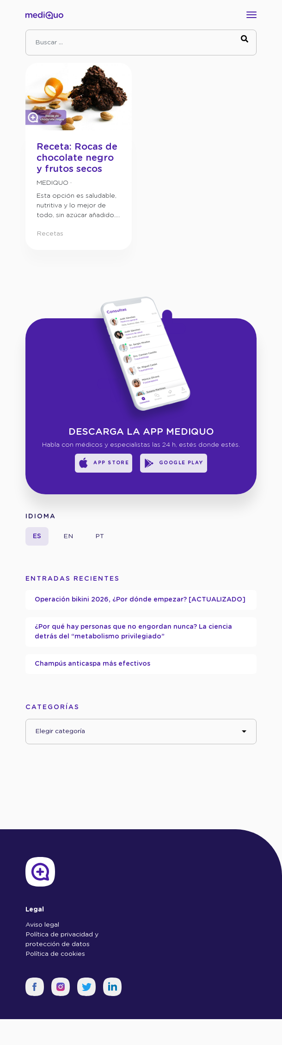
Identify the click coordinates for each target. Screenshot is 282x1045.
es (37, 536)
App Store (103, 463)
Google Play (173, 463)
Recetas (50, 234)
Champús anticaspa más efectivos (92, 664)
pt (99, 536)
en (68, 536)
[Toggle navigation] (253, 15)
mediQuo (52, 183)
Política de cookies (55, 954)
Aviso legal (42, 925)
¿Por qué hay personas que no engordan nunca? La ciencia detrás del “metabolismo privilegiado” (133, 632)
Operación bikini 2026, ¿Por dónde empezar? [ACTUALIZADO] (140, 599)
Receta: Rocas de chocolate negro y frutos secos (77, 158)
